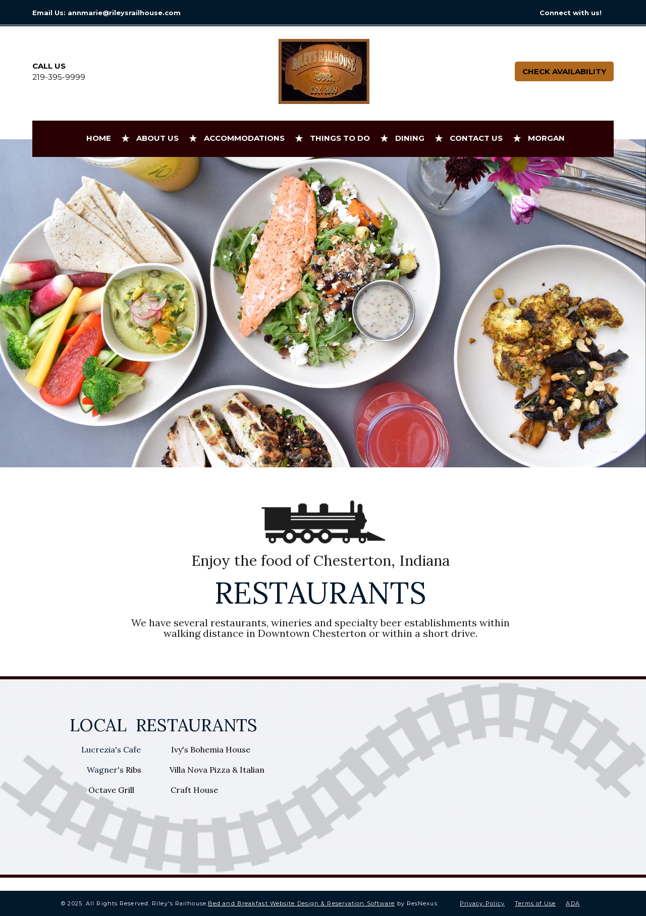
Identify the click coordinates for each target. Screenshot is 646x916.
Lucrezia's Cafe (112, 749)
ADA (572, 903)
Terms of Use (535, 903)
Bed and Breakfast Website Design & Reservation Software (301, 903)
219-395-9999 (58, 77)
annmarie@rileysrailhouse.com (124, 13)
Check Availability (564, 71)
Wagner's (106, 770)
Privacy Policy (482, 903)
